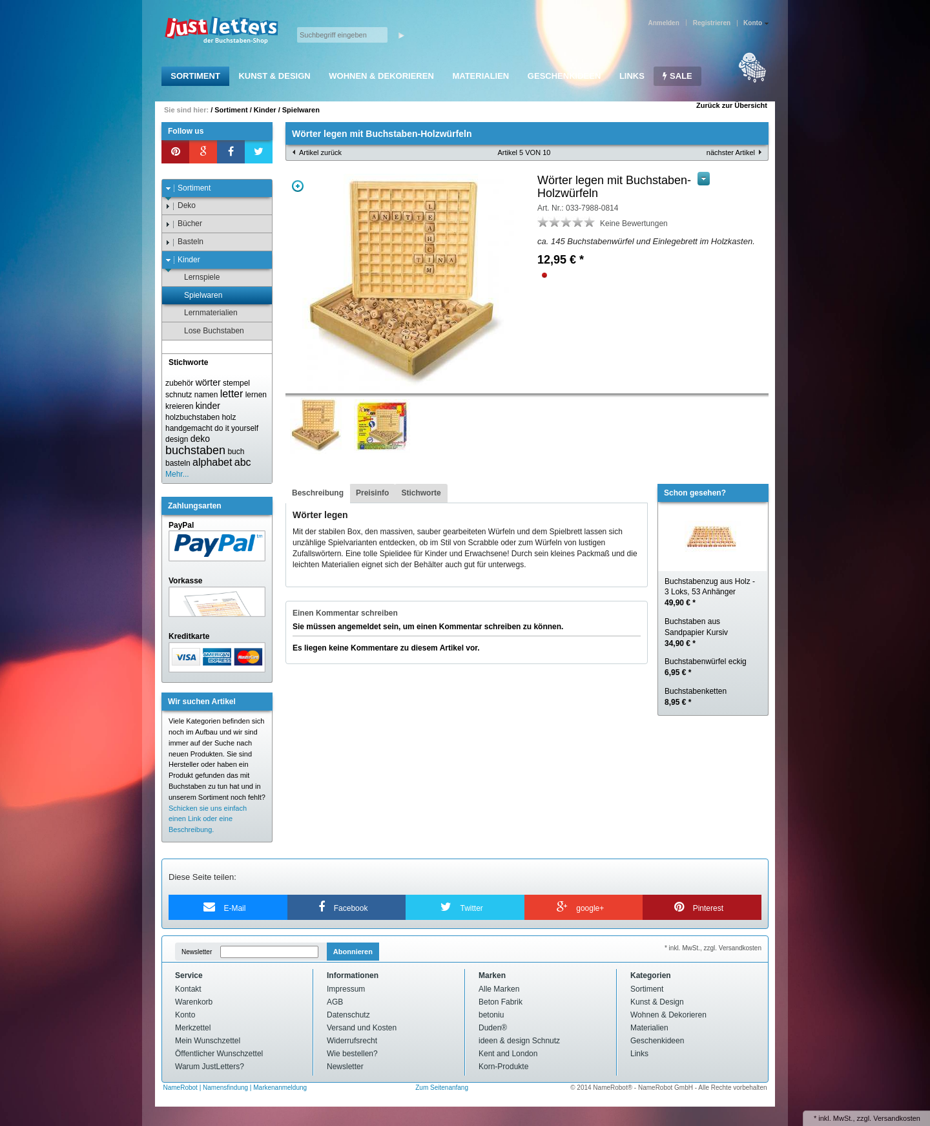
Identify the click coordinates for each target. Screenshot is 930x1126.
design (176, 439)
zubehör (179, 383)
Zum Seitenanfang (441, 1087)
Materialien (480, 76)
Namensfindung (225, 1087)
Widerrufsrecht (352, 1040)
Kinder (265, 110)
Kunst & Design (274, 76)
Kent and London (508, 1053)
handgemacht (188, 428)
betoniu (491, 1014)
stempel (236, 383)
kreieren (179, 406)
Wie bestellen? (352, 1053)
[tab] (317, 493)
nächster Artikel (731, 152)
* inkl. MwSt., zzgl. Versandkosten (713, 948)
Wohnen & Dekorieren (381, 76)
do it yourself (236, 428)
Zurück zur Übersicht (731, 105)
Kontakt (188, 989)
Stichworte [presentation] (420, 492)
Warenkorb (193, 1001)
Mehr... (177, 474)
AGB (335, 1001)
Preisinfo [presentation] (372, 492)
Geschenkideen (564, 76)
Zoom (298, 186)
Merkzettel (193, 1027)
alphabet (212, 462)
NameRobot (181, 1087)
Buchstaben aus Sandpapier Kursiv (696, 632)
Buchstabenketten (696, 697)
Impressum (346, 989)
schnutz (178, 394)
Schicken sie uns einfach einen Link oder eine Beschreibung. (208, 819)
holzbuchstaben (192, 417)
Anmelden (663, 22)
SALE (677, 76)
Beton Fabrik (500, 1001)
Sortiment (195, 76)
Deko (180, 206)
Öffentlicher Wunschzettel (219, 1053)
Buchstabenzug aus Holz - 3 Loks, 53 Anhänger (710, 592)
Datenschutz (348, 1014)
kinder (208, 406)
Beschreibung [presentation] (318, 492)
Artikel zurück (320, 152)
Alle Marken (499, 989)
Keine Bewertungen (634, 223)
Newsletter (196, 951)
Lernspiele (196, 277)
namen (206, 394)
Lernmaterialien (205, 313)
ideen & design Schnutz (519, 1040)
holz (229, 417)
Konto (185, 1014)
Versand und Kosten (362, 1027)
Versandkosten (896, 1118)
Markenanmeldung (280, 1087)
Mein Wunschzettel (207, 1040)
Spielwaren (301, 110)
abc (242, 462)
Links (632, 76)
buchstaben (195, 450)
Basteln (184, 242)
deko (200, 438)
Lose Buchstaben (208, 331)
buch (235, 451)
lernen (256, 394)
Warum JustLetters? (209, 1066)
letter (231, 393)
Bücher (183, 224)
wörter (208, 382)
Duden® (493, 1027)
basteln (178, 463)
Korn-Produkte (503, 1066)
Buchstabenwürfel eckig (706, 667)
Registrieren (711, 22)
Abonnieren (353, 951)
